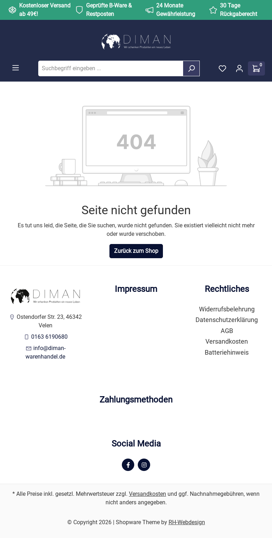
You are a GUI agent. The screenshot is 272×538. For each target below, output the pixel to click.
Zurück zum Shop (136, 251)
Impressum (136, 289)
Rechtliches (227, 289)
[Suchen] (191, 68)
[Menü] (15, 68)
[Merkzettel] (222, 68)
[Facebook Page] (128, 465)
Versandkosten (226, 341)
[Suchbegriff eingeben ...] (110, 68)
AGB (227, 330)
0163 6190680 (49, 336)
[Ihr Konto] (239, 68)
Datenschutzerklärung (227, 319)
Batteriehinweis (227, 352)
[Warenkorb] (256, 68)
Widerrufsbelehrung (227, 309)
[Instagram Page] (144, 465)
